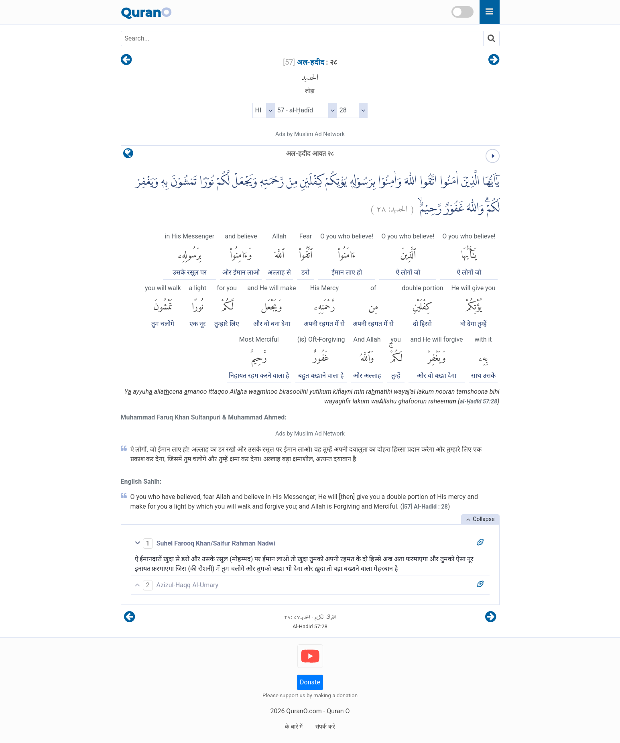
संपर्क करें (325, 726)
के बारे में (294, 726)
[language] (128, 155)
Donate (310, 682)
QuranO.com (303, 711)
